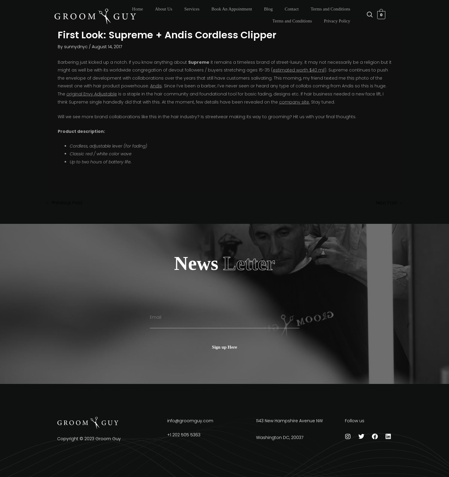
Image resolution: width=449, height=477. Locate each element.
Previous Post (64, 202)
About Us (163, 9)
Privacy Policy (337, 21)
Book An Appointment (231, 9)
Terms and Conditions (330, 9)
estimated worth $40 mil (299, 70)
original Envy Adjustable (91, 94)
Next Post (390, 202)
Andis (156, 86)
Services (192, 9)
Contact (292, 9)
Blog (268, 9)
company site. (294, 102)
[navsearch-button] (367, 15)
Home (137, 9)
